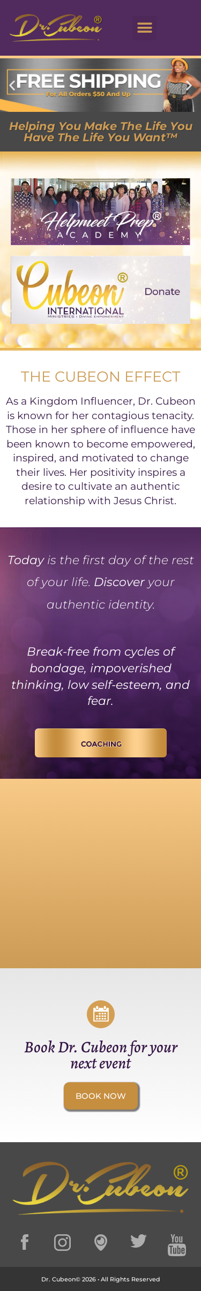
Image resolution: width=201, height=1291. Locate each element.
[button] (144, 28)
